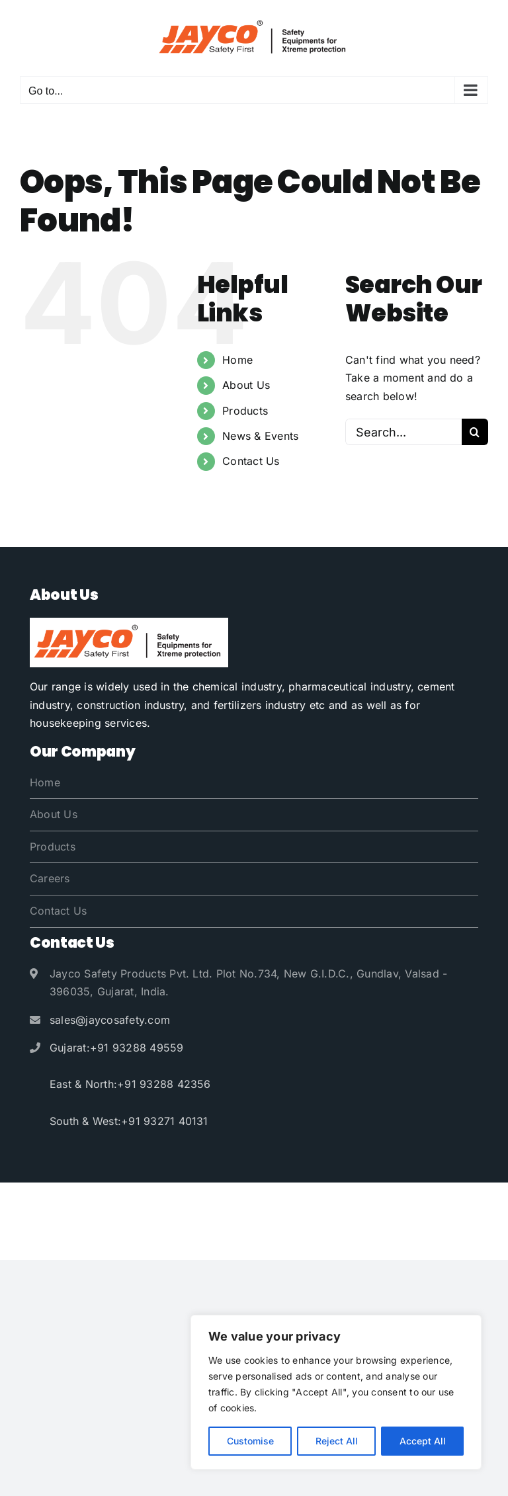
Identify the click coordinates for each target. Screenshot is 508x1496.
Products (245, 410)
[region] (336, 1392)
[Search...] (403, 432)
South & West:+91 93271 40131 (129, 1121)
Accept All (423, 1440)
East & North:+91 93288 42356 (130, 1084)
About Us (246, 385)
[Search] (475, 432)
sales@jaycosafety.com (110, 1019)
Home (237, 359)
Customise (250, 1440)
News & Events (260, 435)
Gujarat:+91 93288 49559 (117, 1047)
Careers (50, 878)
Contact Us (250, 461)
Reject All (337, 1440)
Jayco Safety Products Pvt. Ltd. (246, 1203)
